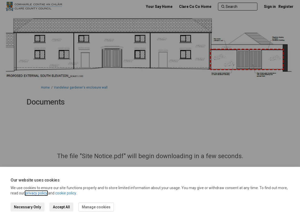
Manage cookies (96, 207)
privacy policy (36, 193)
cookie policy (65, 193)
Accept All (61, 207)
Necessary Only (27, 207)
